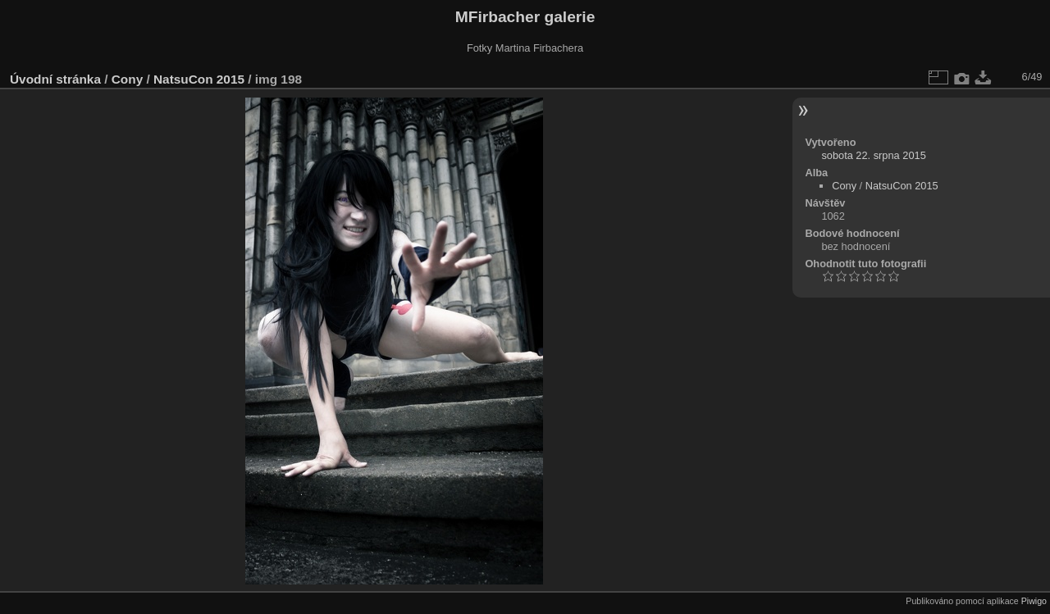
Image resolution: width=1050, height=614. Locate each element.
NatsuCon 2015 (198, 79)
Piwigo (1034, 601)
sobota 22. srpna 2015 (873, 155)
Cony (127, 79)
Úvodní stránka (55, 79)
